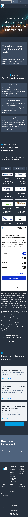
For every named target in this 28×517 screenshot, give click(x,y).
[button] (23, 1)
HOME (5, 13)
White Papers (22, 488)
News (11, 484)
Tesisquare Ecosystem (21, 469)
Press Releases (13, 488)
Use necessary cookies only (13, 287)
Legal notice (13, 503)
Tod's (2, 490)
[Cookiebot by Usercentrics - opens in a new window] (16, 228)
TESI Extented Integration (13, 479)
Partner (21, 473)
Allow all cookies (14, 278)
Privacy (3, 503)
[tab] (6, 168)
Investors (21, 475)
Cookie (7, 503)
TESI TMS (12, 474)
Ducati (2, 486)
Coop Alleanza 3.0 (4, 496)
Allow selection (14, 283)
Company (10, 13)
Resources (22, 484)
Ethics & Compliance (21, 503)
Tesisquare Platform (13, 467)
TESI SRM (12, 472)
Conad (2, 493)
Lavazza (3, 491)
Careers (21, 477)
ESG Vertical (13, 481)
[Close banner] (25, 227)
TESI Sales (12, 476)
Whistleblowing (14, 505)
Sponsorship (22, 471)
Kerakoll (3, 488)
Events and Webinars (12, 490)
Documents (22, 486)
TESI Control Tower (13, 470)
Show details (19, 273)
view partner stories (14, 424)
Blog (11, 486)
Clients (3, 484)
